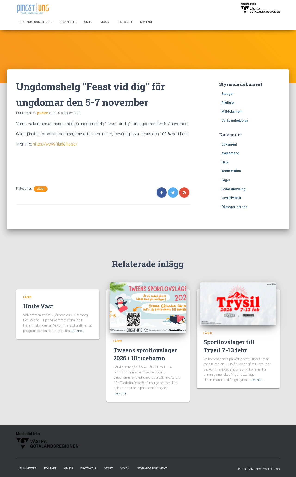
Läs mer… (78, 331)
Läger (40, 189)
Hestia (241, 469)
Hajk (225, 162)
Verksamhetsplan (235, 120)
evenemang (230, 153)
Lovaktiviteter (232, 198)
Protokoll (125, 22)
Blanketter (68, 22)
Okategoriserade (234, 207)
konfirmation (231, 171)
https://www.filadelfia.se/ (55, 144)
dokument (229, 144)
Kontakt (146, 22)
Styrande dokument (36, 22)
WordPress (271, 469)
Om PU (88, 22)
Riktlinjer (228, 103)
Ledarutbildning (234, 189)
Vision (104, 22)
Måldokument (232, 111)
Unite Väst (38, 306)
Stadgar (228, 94)
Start (108, 468)
